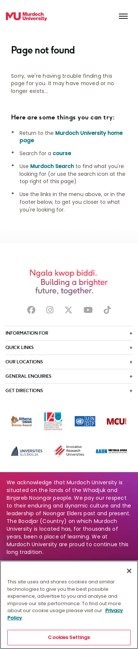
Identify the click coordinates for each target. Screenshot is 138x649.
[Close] (129, 571)
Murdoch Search (52, 166)
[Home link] (26, 16)
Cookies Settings (69, 637)
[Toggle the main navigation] (123, 16)
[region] (69, 605)
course (62, 153)
